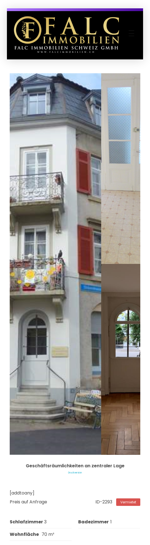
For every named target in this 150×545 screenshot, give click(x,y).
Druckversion (75, 472)
